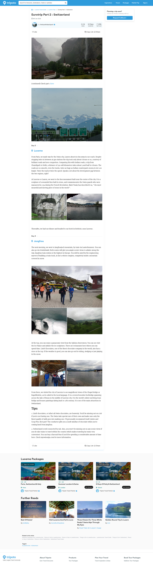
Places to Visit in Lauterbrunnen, (52, 537)
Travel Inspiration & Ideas (102, 561)
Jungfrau (37, 241)
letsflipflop (26, 523)
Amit (108, 523)
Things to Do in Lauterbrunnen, (88, 537)
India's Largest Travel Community (11, 560)
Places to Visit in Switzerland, (42, 539)
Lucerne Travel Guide (40, 9)
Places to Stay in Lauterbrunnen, (70, 537)
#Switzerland (34, 545)
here (52, 83)
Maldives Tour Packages (131, 561)
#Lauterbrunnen (26, 545)
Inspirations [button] (109, 3)
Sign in (145, 3)
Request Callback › (120, 18)
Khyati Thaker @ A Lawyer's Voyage (90, 528)
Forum (118, 3)
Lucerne (37, 150)
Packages (126, 3)
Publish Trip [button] (136, 3)
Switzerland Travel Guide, (57, 539)
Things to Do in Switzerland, (119, 537)
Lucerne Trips (52, 9)
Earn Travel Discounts (46, 561)
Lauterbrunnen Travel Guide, (104, 537)
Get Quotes (51, 487)
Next (130, 472)
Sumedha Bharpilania (57, 523)
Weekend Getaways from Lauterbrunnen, (33, 537)
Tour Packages (73, 561)
